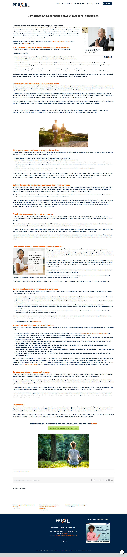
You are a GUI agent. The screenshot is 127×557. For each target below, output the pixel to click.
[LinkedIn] (63, 541)
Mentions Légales (70, 550)
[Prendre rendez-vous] (63, 428)
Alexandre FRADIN (19, 471)
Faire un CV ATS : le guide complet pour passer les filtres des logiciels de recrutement (49, 506)
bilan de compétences (58, 41)
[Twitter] (66, 541)
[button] (122, 552)
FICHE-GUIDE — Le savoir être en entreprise (76, 505)
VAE (69, 41)
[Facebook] (61, 541)
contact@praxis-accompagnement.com (65, 535)
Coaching (27, 471)
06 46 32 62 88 (66, 533)
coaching (26, 43)
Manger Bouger (36, 321)
